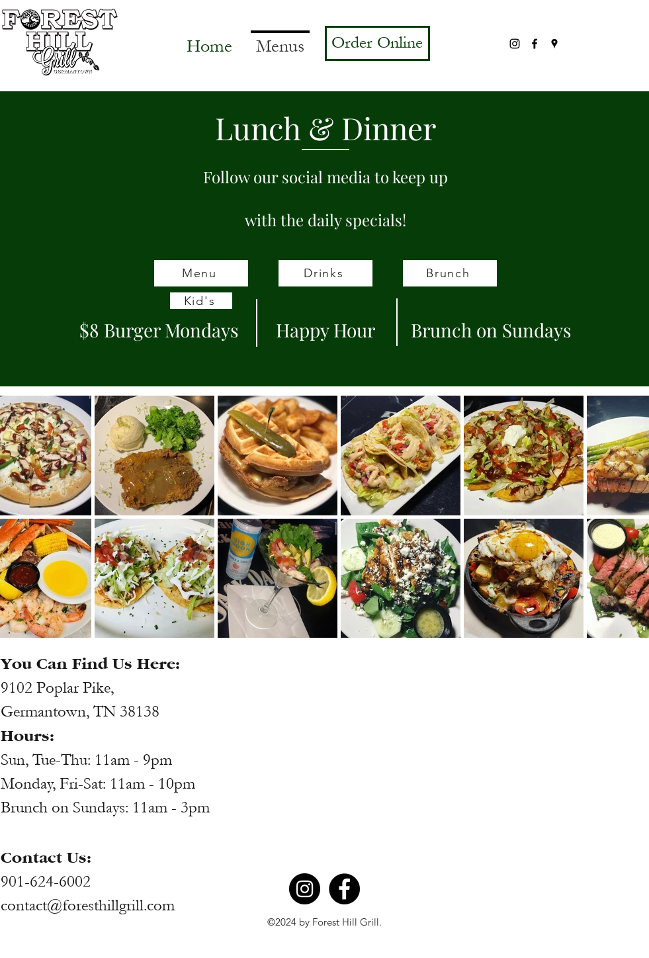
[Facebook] (534, 43)
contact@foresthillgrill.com (88, 905)
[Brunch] (450, 273)
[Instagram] (514, 43)
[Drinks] (325, 273)
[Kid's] (201, 300)
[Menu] (201, 273)
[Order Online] (377, 43)
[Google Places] (554, 43)
